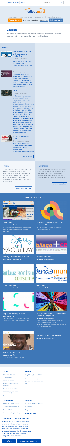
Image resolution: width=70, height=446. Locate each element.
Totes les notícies (27, 156)
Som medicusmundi (8, 374)
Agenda (44, 17)
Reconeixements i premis (10, 388)
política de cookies (13, 431)
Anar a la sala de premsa (23, 188)
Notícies (30, 17)
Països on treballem (31, 379)
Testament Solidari (8, 410)
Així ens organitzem (8, 380)
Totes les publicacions (59, 184)
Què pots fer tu (8, 400)
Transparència (22, 17)
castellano (10, 2)
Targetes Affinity (15, 413)
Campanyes (37, 17)
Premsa (40, 403)
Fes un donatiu (15, 403)
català (17, 2)
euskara (22, 2)
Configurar (8, 441)
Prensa (6, 166)
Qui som (26, 20)
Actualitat (43, 20)
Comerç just (6, 413)
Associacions (13, 17)
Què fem (34, 20)
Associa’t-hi (6, 403)
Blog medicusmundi (30, 410)
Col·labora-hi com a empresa (11, 406)
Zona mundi (6, 396)
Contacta (58, 17)
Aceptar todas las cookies (29, 441)
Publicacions (51, 17)
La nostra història (7, 377)
